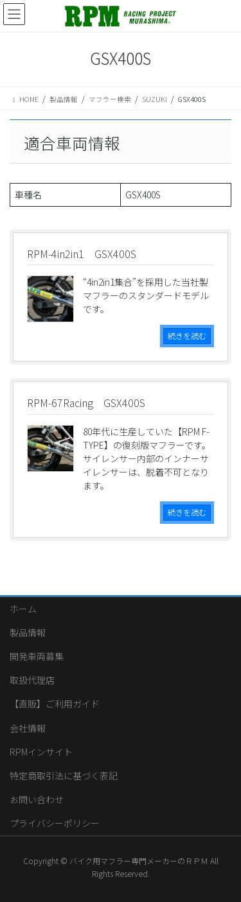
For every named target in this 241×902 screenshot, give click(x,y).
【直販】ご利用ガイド (55, 703)
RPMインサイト (41, 751)
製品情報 (28, 632)
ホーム (23, 608)
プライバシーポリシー (55, 823)
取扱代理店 (32, 679)
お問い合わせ (37, 799)
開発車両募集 (37, 656)
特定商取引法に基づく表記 (64, 775)
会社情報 (28, 728)
